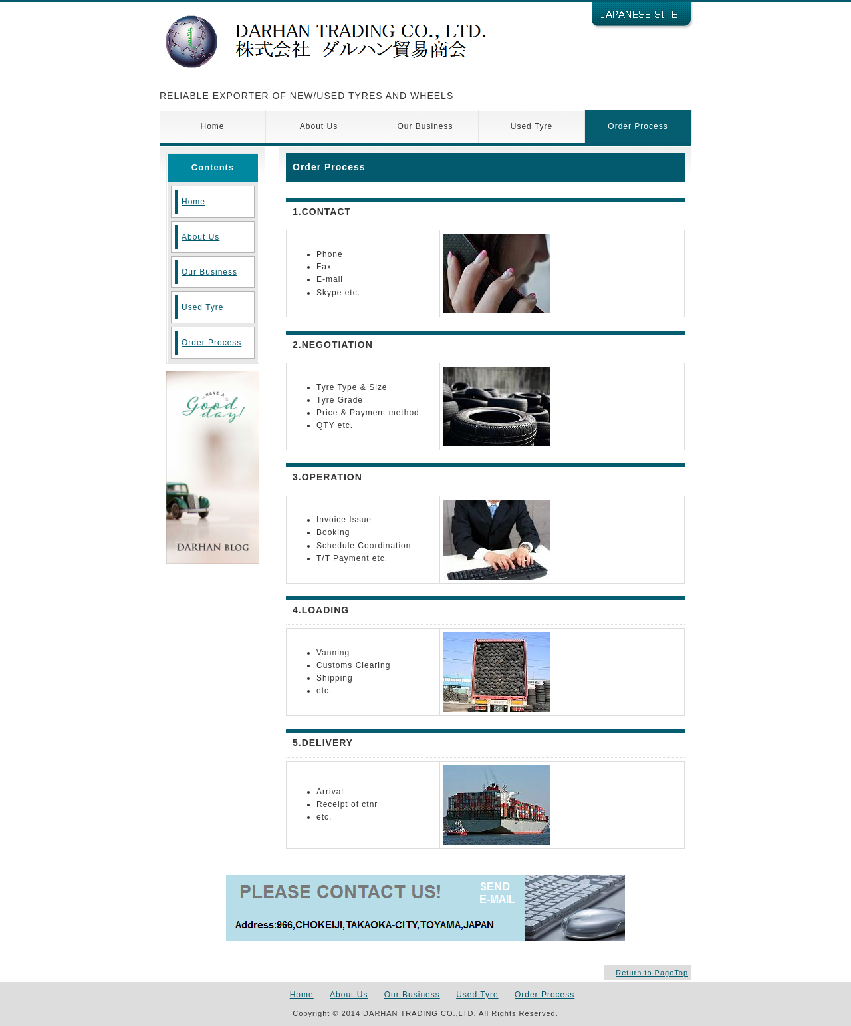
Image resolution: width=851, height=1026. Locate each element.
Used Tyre (531, 126)
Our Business (425, 126)
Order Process (638, 126)
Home (212, 126)
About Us (319, 126)
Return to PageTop (652, 973)
